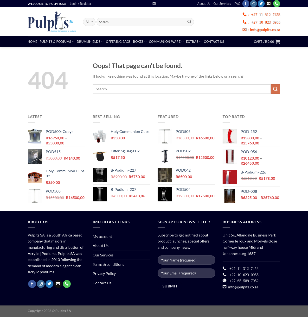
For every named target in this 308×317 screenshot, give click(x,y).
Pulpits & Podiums (57, 41)
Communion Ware (166, 41)
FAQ (237, 4)
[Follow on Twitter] (261, 3)
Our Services (222, 4)
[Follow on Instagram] (253, 3)
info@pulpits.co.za (264, 29)
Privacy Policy (104, 273)
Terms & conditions (108, 264)
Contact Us (214, 42)
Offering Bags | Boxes (126, 41)
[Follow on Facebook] (245, 3)
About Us (203, 4)
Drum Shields (90, 41)
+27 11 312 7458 (265, 14)
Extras (193, 41)
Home (32, 42)
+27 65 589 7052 (242, 280)
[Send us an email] (268, 3)
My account (102, 236)
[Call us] (276, 3)
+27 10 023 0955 (265, 22)
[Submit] (190, 22)
